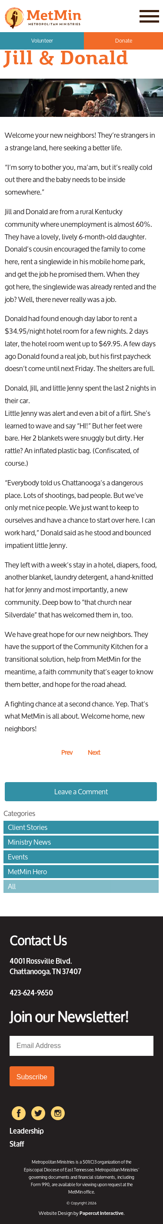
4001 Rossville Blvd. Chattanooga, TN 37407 (45, 965)
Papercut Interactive (101, 1213)
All (12, 886)
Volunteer (42, 40)
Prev (67, 752)
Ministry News (29, 842)
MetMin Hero (27, 871)
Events (18, 856)
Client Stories (27, 827)
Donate (123, 40)
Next (94, 752)
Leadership (27, 1129)
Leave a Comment (81, 791)
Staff (17, 1143)
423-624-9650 (31, 992)
